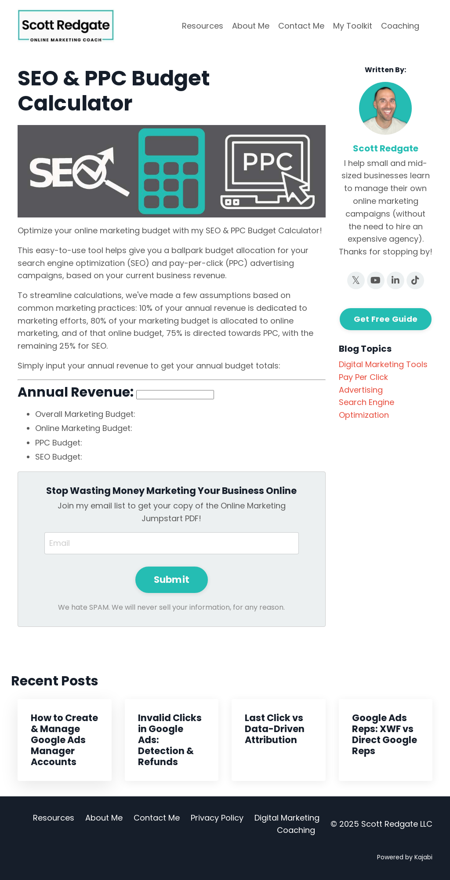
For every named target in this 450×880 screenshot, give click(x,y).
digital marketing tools (383, 364)
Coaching (400, 25)
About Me (250, 25)
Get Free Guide (386, 318)
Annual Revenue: (76, 392)
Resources (202, 25)
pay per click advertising (363, 383)
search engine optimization (366, 408)
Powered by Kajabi (404, 857)
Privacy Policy (217, 817)
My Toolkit (352, 25)
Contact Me (301, 25)
